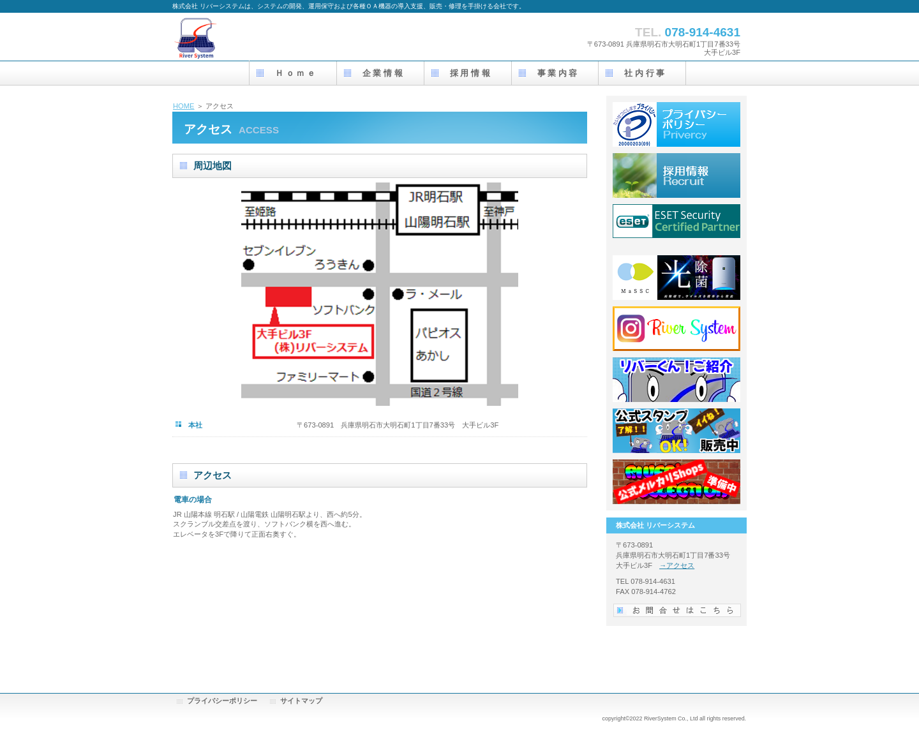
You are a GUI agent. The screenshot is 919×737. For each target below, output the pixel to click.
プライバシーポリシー (222, 700)
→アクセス (676, 565)
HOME (184, 106)
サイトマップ (301, 700)
